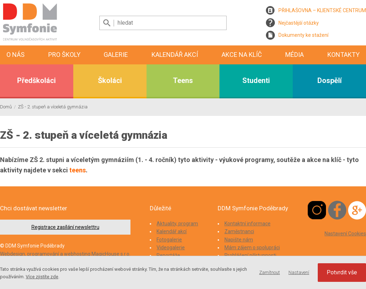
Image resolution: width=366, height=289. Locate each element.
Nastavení (298, 272)
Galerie (116, 54)
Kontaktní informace (247, 223)
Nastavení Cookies (345, 233)
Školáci (110, 80)
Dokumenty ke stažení (303, 35)
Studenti (256, 80)
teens (77, 170)
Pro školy (64, 54)
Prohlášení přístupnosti (250, 255)
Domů (6, 106)
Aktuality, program (177, 223)
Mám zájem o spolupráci (252, 247)
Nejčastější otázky (298, 23)
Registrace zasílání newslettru (65, 227)
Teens (183, 80)
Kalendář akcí (175, 54)
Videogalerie (171, 247)
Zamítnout (269, 272)
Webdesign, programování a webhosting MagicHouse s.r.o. (65, 254)
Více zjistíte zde (42, 276)
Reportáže (168, 255)
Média (294, 54)
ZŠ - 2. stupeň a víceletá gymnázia (53, 106)
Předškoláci (36, 80)
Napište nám (238, 240)
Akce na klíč (242, 54)
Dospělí (329, 80)
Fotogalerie (169, 240)
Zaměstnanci (239, 231)
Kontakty (343, 54)
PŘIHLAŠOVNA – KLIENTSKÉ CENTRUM (322, 10)
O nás (15, 54)
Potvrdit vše (342, 272)
